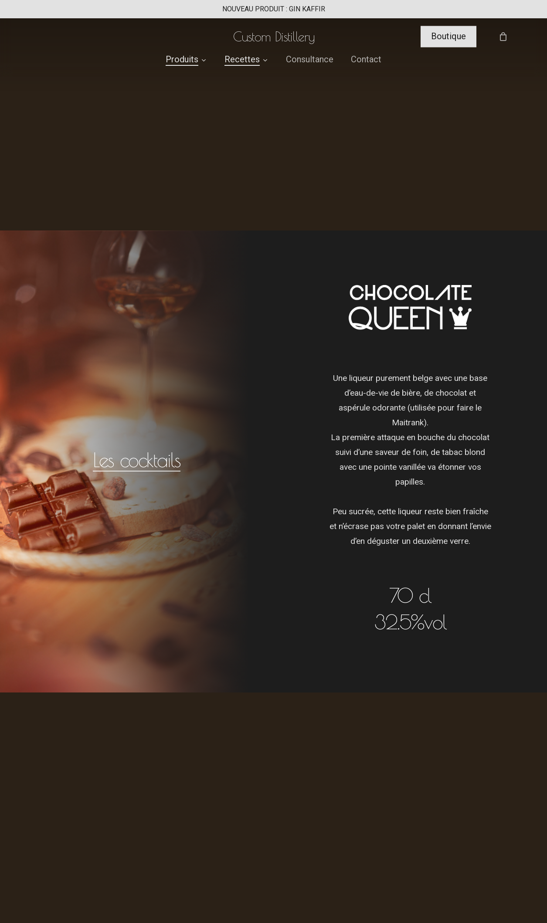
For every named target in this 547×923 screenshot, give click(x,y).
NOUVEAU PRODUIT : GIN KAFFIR (273, 9)
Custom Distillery (273, 37)
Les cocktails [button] (136, 459)
